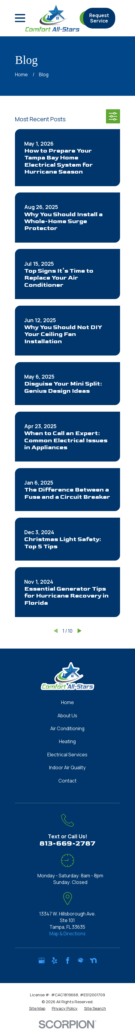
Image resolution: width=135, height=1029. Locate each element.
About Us (67, 715)
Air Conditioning (67, 728)
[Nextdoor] (93, 960)
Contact (67, 780)
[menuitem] (37, 1008)
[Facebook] (67, 960)
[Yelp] (54, 960)
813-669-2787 (67, 843)
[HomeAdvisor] (80, 960)
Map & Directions (67, 933)
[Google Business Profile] (41, 960)
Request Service (99, 18)
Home (67, 702)
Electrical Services (67, 754)
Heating (67, 741)
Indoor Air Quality (67, 767)
